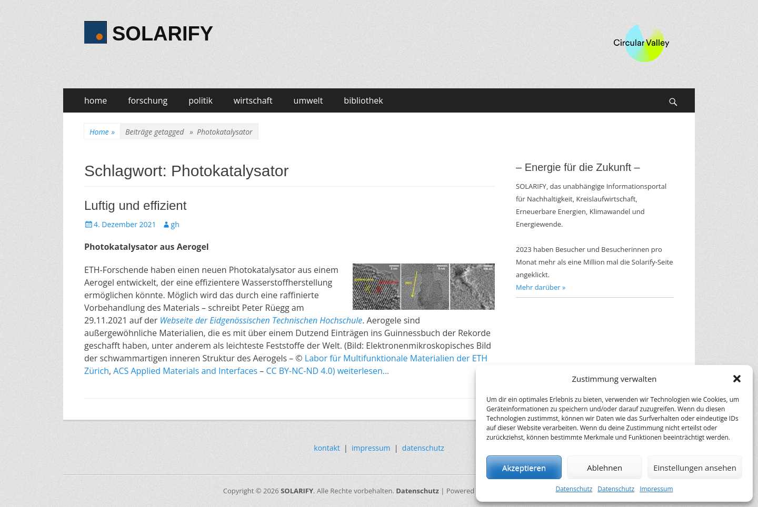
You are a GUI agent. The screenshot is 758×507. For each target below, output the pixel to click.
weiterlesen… (363, 371)
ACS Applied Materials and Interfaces (185, 371)
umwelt (308, 100)
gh (175, 224)
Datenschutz (573, 488)
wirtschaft (253, 100)
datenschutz (423, 448)
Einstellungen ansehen (694, 467)
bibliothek (363, 100)
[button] (737, 378)
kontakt (327, 448)
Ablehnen (604, 467)
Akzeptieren (524, 467)
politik (200, 100)
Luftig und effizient (135, 205)
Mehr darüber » (541, 287)
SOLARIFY (162, 34)
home (95, 100)
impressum (371, 448)
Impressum (656, 488)
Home (102, 131)
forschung (147, 100)
